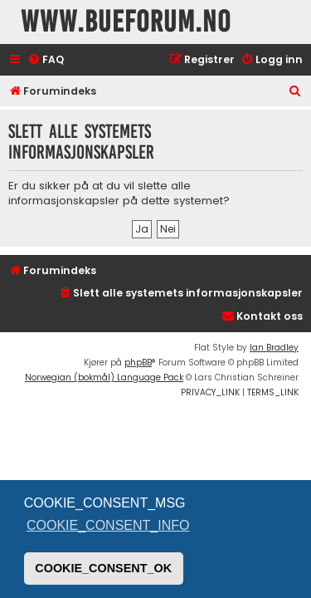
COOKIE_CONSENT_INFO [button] (108, 525)
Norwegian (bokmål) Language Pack (104, 377)
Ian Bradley (274, 347)
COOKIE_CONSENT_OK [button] (103, 568)
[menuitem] (45, 60)
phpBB (138, 362)
